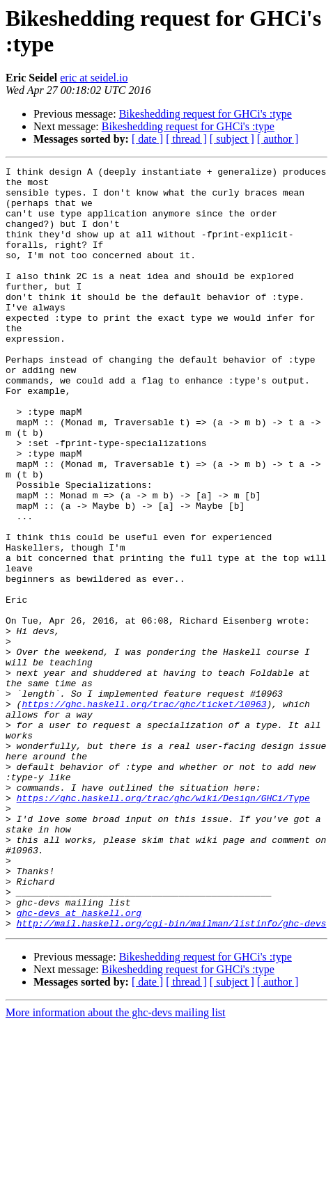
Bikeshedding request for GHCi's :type (205, 114)
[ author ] (278, 139)
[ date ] (147, 139)
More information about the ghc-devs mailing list (116, 1165)
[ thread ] (186, 139)
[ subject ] (232, 139)
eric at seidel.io (93, 78)
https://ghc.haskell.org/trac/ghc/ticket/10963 (144, 812)
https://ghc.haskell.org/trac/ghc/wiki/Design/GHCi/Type (163, 925)
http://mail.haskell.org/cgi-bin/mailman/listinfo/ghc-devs (172, 1075)
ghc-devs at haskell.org (79, 1063)
